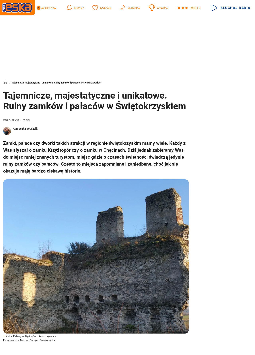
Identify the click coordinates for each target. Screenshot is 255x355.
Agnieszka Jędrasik (25, 128)
